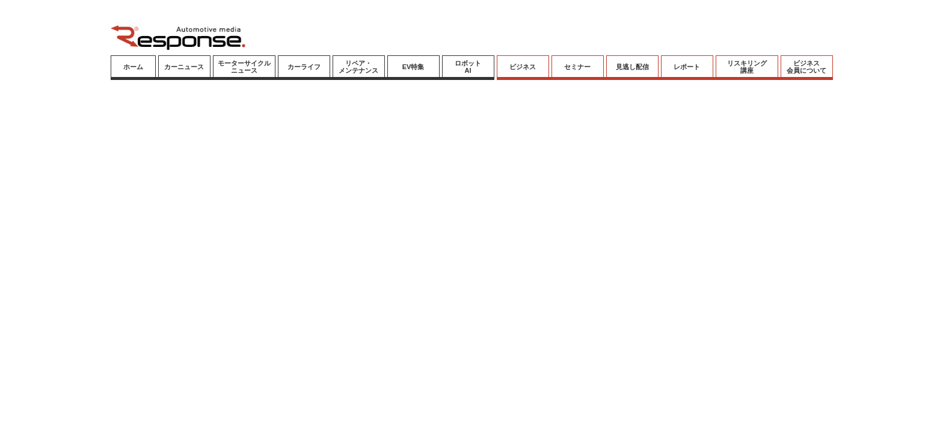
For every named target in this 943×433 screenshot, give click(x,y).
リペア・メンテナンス (358, 67)
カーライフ (304, 66)
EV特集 (413, 66)
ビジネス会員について (806, 67)
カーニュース (184, 66)
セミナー (577, 66)
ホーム (133, 66)
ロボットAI (468, 67)
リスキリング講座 (747, 67)
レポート (687, 66)
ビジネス (522, 66)
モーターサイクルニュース (244, 67)
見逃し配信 (632, 66)
